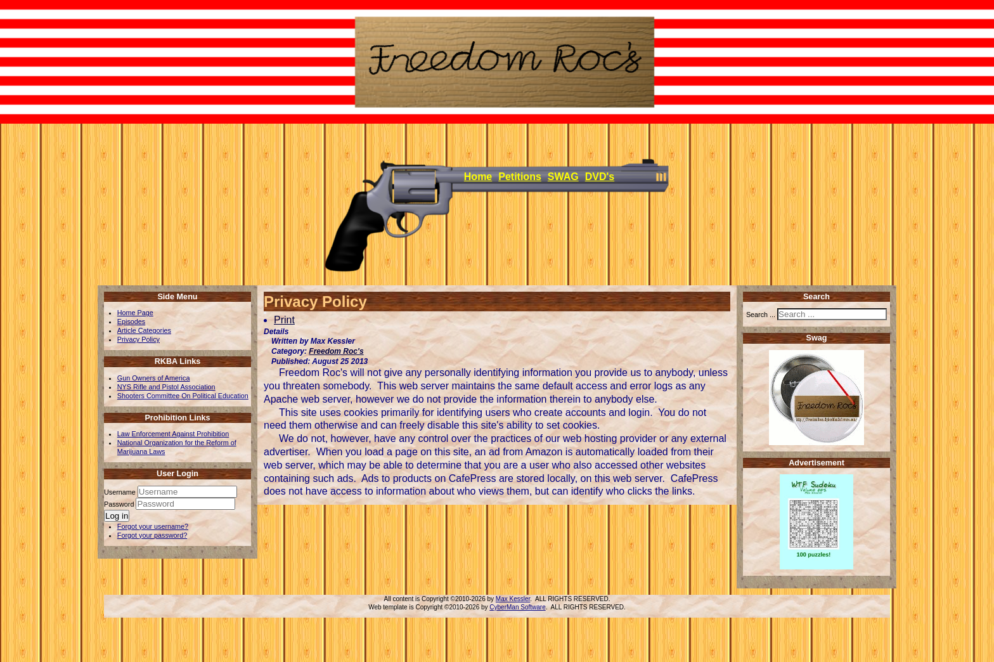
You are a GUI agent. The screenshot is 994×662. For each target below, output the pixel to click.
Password (120, 504)
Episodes (131, 321)
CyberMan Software (517, 607)
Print (284, 320)
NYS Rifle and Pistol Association (166, 387)
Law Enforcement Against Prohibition (173, 434)
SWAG (563, 176)
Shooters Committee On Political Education (182, 395)
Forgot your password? (152, 535)
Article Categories (144, 330)
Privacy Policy (138, 339)
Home (478, 176)
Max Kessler (513, 598)
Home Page (135, 312)
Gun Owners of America (153, 378)
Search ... (760, 314)
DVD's (599, 176)
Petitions (519, 176)
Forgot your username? (152, 526)
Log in (116, 516)
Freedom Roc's (336, 351)
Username (120, 492)
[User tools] (265, 312)
